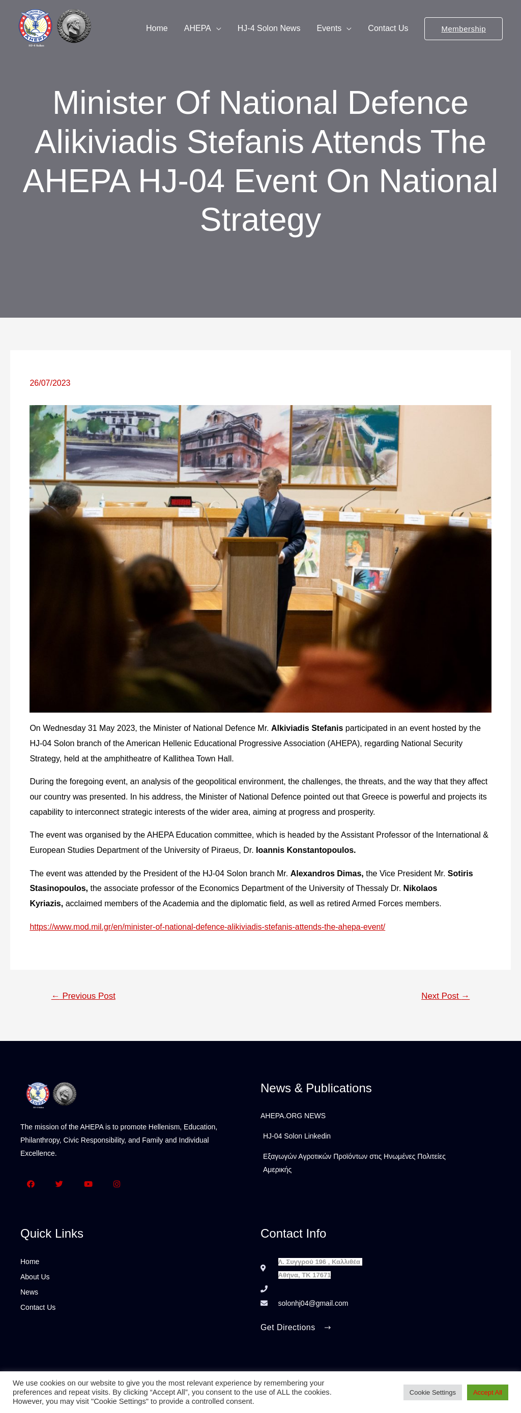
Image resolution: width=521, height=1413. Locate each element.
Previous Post (83, 996)
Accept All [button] (487, 1392)
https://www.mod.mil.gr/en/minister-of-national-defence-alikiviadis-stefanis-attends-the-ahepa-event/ (209, 927)
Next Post (445, 996)
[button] (296, 1328)
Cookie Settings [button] (433, 1392)
